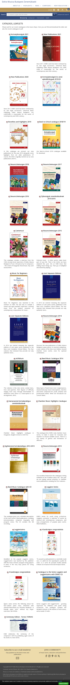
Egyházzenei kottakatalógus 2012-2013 (19, 446)
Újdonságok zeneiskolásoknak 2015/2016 (51, 197)
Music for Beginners (18, 273)
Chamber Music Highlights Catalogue (51, 401)
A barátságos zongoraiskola (51, 529)
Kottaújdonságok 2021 (18, 34)
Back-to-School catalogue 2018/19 (51, 122)
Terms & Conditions (14, 672)
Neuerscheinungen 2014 (51, 316)
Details (60, 681)
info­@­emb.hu (34, 669)
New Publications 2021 (51, 34)
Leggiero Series (51, 487)
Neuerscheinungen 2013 (51, 446)
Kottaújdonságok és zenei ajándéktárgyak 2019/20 (51, 78)
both (47, 18)
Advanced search (63, 14)
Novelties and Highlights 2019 (18, 122)
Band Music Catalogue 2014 (51, 358)
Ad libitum (19, 358)
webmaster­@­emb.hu (37, 672)
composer (31, 18)
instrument (40, 18)
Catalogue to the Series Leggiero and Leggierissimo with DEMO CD (51, 573)
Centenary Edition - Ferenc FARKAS (18, 617)
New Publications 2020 (18, 77)
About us (5, 672)
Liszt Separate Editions (51, 273)
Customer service (8, 669)
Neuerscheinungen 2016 (18, 196)
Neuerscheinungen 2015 (51, 231)
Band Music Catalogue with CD (18, 487)
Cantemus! (19, 231)
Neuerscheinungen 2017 (51, 164)
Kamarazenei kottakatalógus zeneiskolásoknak (19, 402)
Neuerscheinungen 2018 (18, 164)
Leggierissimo (18, 529)
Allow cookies (63, 683)
